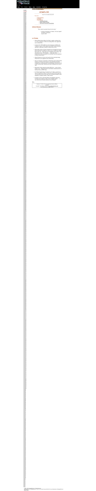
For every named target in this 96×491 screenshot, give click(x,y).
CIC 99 (25, 389)
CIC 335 (25, 155)
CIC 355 (25, 135)
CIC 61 (25, 427)
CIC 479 (25, 13)
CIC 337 (25, 153)
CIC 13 (25, 474)
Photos (30, 6)
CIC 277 (25, 212)
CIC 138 (25, 350)
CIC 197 (25, 292)
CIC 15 (25, 472)
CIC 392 (25, 99)
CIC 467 (25, 25)
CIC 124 (25, 364)
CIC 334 (25, 156)
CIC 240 (25, 249)
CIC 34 (25, 453)
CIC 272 (25, 217)
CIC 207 (25, 282)
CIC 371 (25, 119)
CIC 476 (25, 16)
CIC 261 (25, 228)
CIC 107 (25, 381)
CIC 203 (25, 286)
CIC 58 (25, 430)
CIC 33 (25, 454)
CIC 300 (25, 189)
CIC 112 (25, 376)
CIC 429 (25, 62)
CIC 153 (25, 335)
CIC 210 (25, 279)
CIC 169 (25, 319)
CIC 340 (25, 150)
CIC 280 (25, 209)
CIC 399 (25, 92)
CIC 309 (25, 180)
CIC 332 (25, 158)
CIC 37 (25, 450)
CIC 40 (25, 447)
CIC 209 (25, 280)
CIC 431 (25, 60)
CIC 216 (25, 273)
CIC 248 (25, 241)
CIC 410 (25, 81)
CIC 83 (25, 405)
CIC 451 (25, 40)
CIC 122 (25, 366)
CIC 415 (25, 76)
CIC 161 (25, 327)
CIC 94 (25, 394)
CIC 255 (25, 234)
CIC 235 (25, 254)
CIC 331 (25, 159)
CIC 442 (25, 49)
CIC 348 (25, 142)
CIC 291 (25, 198)
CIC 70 (25, 418)
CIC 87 (25, 401)
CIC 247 (25, 242)
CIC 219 (25, 270)
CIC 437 (25, 54)
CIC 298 (25, 191)
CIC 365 (25, 125)
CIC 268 (25, 221)
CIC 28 (25, 459)
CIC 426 (25, 65)
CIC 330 (25, 160)
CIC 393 (25, 98)
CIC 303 (25, 186)
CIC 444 (25, 47)
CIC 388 (25, 103)
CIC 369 (25, 121)
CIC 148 (25, 340)
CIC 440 (25, 51)
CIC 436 (25, 55)
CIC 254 (25, 235)
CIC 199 (25, 290)
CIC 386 (25, 105)
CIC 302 (25, 187)
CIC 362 (25, 128)
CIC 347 (25, 143)
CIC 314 (25, 175)
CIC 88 (25, 400)
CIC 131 (25, 357)
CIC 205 (25, 284)
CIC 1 (24, 486)
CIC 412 (25, 79)
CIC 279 (25, 210)
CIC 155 (25, 333)
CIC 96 (25, 392)
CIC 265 (25, 224)
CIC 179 (25, 309)
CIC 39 (25, 448)
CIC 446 (25, 45)
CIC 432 (25, 59)
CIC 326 (25, 164)
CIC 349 (25, 141)
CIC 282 (25, 207)
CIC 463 (25, 29)
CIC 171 (25, 317)
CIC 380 (25, 111)
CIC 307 (25, 182)
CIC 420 (25, 71)
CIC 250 (25, 239)
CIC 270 (25, 219)
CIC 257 (25, 232)
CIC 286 (25, 203)
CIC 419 (25, 72)
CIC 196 (25, 293)
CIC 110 (25, 378)
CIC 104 (25, 384)
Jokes (34, 6)
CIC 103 (25, 385)
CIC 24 (25, 463)
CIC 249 (25, 240)
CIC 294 (25, 195)
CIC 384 (25, 107)
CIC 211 (25, 278)
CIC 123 (25, 365)
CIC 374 (25, 116)
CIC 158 (25, 330)
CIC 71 (25, 417)
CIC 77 (25, 411)
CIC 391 (25, 100)
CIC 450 (25, 41)
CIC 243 (25, 246)
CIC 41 (25, 446)
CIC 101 (25, 387)
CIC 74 (25, 414)
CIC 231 (25, 258)
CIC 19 (25, 468)
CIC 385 (25, 106)
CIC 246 (25, 243)
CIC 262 (25, 227)
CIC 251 (25, 238)
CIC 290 (25, 199)
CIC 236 (25, 253)
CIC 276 (25, 213)
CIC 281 (25, 208)
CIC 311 (25, 178)
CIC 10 (25, 477)
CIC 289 (25, 200)
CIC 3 (24, 484)
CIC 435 (25, 56)
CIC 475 (25, 17)
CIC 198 (25, 291)
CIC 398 (25, 93)
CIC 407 (25, 84)
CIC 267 (25, 222)
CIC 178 (25, 310)
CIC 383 (25, 108)
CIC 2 (24, 485)
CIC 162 (25, 326)
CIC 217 (25, 272)
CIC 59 (25, 429)
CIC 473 (25, 19)
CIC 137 (25, 351)
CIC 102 (25, 386)
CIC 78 (25, 410)
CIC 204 (25, 285)
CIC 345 (25, 145)
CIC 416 (25, 75)
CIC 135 (25, 353)
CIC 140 (25, 348)
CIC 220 (25, 269)
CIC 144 (25, 344)
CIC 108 (25, 380)
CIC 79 (25, 409)
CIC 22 (25, 465)
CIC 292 (25, 197)
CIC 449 (25, 42)
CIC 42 (25, 445)
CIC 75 (25, 413)
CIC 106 (25, 382)
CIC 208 (25, 281)
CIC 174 (25, 314)
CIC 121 (25, 367)
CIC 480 (25, 12)
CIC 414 (25, 77)
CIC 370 (25, 120)
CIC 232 (25, 257)
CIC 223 (25, 266)
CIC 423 (25, 68)
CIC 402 (25, 89)
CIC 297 (25, 192)
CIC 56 (25, 432)
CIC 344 (25, 146)
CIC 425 (25, 66)
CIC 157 (25, 331)
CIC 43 (25, 444)
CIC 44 (25, 443)
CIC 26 (25, 461)
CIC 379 (25, 112)
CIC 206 (25, 283)
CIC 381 (25, 110)
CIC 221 (25, 268)
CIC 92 (25, 396)
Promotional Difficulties (44, 21)
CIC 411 (25, 80)
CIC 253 (25, 236)
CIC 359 (25, 131)
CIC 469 (25, 23)
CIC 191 (25, 298)
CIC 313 (25, 176)
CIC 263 (25, 226)
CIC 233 (25, 256)
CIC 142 (25, 346)
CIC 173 (25, 315)
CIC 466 (25, 26)
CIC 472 (25, 20)
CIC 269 (25, 220)
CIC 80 (25, 408)
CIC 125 (25, 363)
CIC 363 (25, 127)
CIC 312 (25, 177)
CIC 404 (25, 87)
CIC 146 (25, 342)
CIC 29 (25, 458)
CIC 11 (25, 476)
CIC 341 (25, 149)
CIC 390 (25, 101)
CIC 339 (25, 151)
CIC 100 (25, 388)
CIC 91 (25, 397)
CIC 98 (25, 390)
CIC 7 (24, 480)
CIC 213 (25, 276)
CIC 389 (25, 102)
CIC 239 (25, 250)
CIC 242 (25, 247)
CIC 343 (25, 147)
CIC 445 (25, 46)
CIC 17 (25, 470)
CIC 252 (25, 237)
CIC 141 (25, 347)
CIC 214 (25, 275)
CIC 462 (25, 30)
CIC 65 (25, 423)
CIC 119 (25, 369)
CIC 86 (25, 402)
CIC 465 (25, 27)
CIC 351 (25, 139)
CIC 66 (25, 422)
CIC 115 (25, 373)
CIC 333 (25, 157)
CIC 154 (25, 334)
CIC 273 (25, 216)
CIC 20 (25, 467)
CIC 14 (25, 473)
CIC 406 (25, 85)
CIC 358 (25, 132)
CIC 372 (25, 118)
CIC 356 (25, 134)
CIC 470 (25, 22)
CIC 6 (24, 481)
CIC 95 (25, 393)
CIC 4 (24, 483)
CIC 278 (25, 211)
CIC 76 (25, 412)
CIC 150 (25, 338)
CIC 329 (25, 161)
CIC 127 (25, 361)
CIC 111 (25, 377)
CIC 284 (25, 205)
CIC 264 (25, 225)
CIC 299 (25, 190)
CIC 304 (25, 185)
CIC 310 (25, 179)
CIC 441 (25, 50)
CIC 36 (25, 451)
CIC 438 (25, 53)
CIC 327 (25, 163)
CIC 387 (25, 104)
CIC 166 (25, 322)
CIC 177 (25, 311)
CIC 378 (25, 113)
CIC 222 (25, 267)
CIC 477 (25, 15)
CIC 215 (25, 274)
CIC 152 (25, 336)
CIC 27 (25, 460)
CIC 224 (25, 265)
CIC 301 (25, 188)
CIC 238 (25, 251)
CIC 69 (25, 419)
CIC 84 (25, 404)
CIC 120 (25, 368)
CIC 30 (25, 457)
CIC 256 (25, 233)
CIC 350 (25, 140)
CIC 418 (25, 73)
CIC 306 (25, 183)
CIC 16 (25, 471)
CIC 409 (25, 82)
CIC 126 (25, 362)
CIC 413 (25, 78)
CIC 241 (25, 248)
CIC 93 (25, 395)
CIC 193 (25, 296)
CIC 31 (25, 456)
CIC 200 (25, 289)
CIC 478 (25, 14)
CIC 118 (25, 370)
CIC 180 (25, 308)
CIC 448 (25, 43)
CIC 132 (25, 356)
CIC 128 (25, 360)
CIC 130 (25, 358)
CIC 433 (25, 58)
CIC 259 (25, 230)
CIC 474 (25, 18)
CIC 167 (25, 321)
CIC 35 (25, 452)
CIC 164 (25, 324)
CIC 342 (25, 148)
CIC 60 (25, 428)
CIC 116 (25, 372)
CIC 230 (25, 259)
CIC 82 (25, 406)
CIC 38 (25, 449)
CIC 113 (25, 375)
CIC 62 (25, 426)
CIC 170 (25, 318)
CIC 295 (25, 194)
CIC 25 (25, 462)
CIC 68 (25, 420)
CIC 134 (25, 354)
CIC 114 (25, 374)
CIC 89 (25, 399)
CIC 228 (25, 261)
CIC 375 (25, 115)
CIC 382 (25, 109)
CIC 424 (25, 67)
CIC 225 (25, 264)
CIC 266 (25, 223)
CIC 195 (25, 294)
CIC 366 (25, 124)
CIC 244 (25, 245)
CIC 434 (25, 57)
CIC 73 (25, 415)
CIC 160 (25, 328)
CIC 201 (25, 288)
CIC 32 (25, 455)
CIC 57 (25, 431)
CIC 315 (25, 174)
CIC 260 (25, 229)
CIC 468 (25, 24)
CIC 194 (25, 295)
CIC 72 (25, 416)
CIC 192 (25, 297)
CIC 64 (25, 424)
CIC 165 (25, 323)
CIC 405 (25, 86)
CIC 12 (25, 475)
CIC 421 (25, 70)
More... (33, 81)
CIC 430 (25, 61)
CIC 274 (25, 215)
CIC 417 (25, 74)
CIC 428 (25, 63)
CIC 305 (25, 184)
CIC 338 (25, 152)
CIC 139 (25, 349)
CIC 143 (25, 345)
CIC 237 (25, 252)
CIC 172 (25, 316)
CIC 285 (25, 204)
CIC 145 (25, 343)
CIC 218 (25, 271)
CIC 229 (25, 260)
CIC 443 (25, 48)
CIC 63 (25, 425)
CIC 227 (25, 262)
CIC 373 (25, 117)
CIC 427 (25, 64)
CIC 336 (25, 154)
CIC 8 (24, 479)
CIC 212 (25, 277)
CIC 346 (25, 144)
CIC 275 (25, 214)
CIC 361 (25, 129)
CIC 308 (25, 181)
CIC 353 (25, 137)
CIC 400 (25, 91)
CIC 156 (25, 332)
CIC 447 (25, 44)
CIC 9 (24, 478)
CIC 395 (25, 96)
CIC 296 (25, 193)
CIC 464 (25, 28)
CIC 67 (25, 421)
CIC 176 (25, 312)
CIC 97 (25, 391)
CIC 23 (25, 464)
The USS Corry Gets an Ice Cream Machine (47, 23)
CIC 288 (25, 201)
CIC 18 (25, 469)
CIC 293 (25, 196)
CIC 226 (25, 263)
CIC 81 (25, 407)
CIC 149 (25, 339)
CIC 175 (25, 313)
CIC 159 (25, 329)
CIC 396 (25, 95)
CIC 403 (25, 88)
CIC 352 (25, 138)
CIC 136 (25, 352)
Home (18, 6)
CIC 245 (25, 244)
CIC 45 (25, 442)
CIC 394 (25, 97)
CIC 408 (25, 83)
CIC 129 (25, 359)
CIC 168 (25, 320)
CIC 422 (25, 69)
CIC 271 (25, 218)
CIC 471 (25, 21)
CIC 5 (24, 482)
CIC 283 (25, 206)
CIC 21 (25, 466)
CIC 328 (25, 162)
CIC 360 (25, 130)
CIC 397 (25, 94)
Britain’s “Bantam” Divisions (44, 22)
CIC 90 (25, 398)
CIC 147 (25, 341)
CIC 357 (25, 133)
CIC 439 (25, 52)
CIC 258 (25, 231)
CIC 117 (25, 371)
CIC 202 (25, 287)
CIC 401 (25, 90)
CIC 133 (25, 355)
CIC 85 (25, 403)
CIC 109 (25, 379)
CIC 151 (25, 337)
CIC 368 (25, 122)
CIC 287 (25, 202)
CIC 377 (25, 114)
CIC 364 (25, 126)
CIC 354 (25, 136)
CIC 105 (25, 383)
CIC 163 (25, 325)
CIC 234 (25, 255)
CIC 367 (25, 123)
